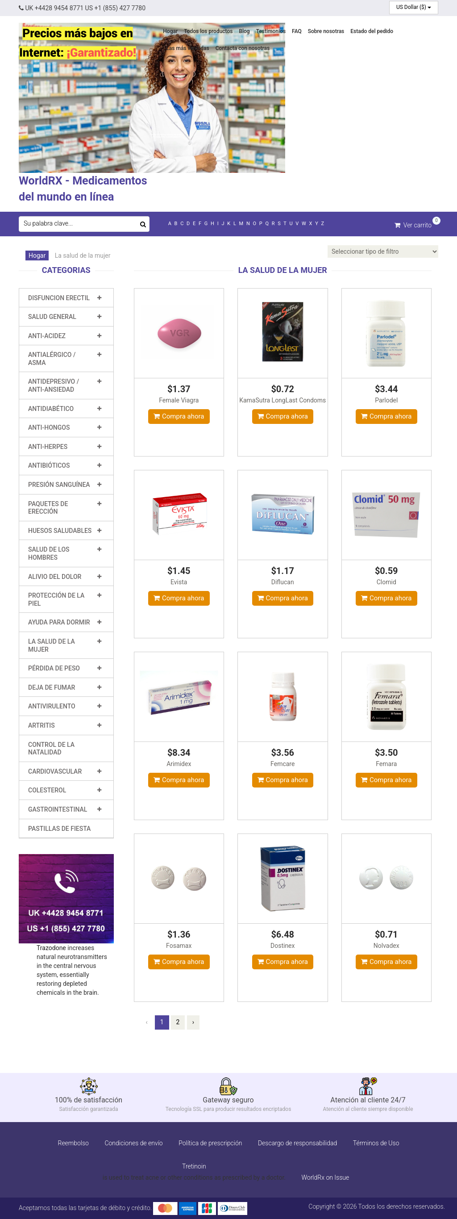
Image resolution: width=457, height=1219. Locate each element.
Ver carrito (413, 224)
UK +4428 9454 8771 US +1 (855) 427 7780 (82, 8)
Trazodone (51, 947)
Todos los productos (208, 31)
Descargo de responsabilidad (297, 1142)
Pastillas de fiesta (59, 828)
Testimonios (271, 31)
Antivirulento (51, 706)
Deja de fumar (51, 687)
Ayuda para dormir (59, 622)
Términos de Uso (376, 1142)
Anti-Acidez (47, 335)
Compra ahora (179, 416)
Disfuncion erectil (59, 297)
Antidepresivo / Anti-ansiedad (53, 385)
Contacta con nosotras (243, 48)
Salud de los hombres (49, 553)
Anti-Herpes (47, 446)
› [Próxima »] (193, 1021)
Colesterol (47, 790)
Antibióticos (49, 465)
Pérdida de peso (54, 668)
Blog (244, 31)
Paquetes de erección (48, 507)
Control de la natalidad (51, 748)
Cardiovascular (55, 771)
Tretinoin (194, 1165)
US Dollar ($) (413, 7)
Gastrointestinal (57, 809)
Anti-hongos (49, 427)
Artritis (41, 725)
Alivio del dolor (54, 576)
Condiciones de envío (133, 1142)
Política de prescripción (210, 1142)
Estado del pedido (371, 31)
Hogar (170, 31)
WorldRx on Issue (325, 1177)
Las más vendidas (187, 48)
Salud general (52, 316)
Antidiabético (51, 408)
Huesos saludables (59, 530)
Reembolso (73, 1142)
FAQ (297, 31)
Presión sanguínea (59, 484)
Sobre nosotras (326, 31)
